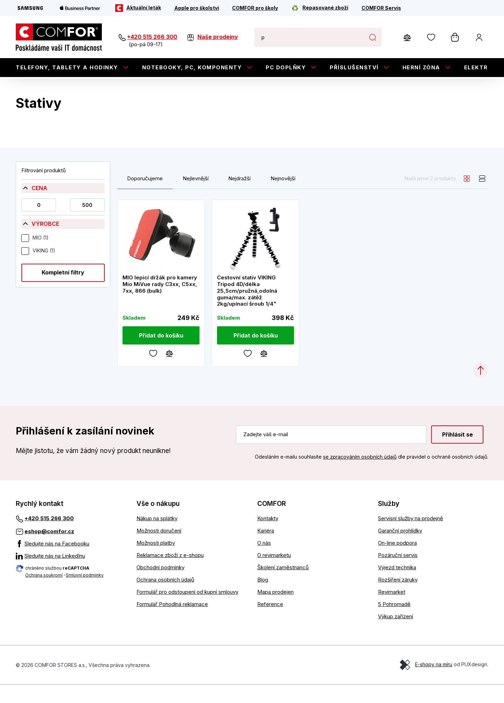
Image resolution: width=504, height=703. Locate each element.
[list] (482, 197)
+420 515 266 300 (152, 36)
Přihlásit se (457, 452)
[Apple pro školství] (196, 8)
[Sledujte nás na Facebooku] (71, 561)
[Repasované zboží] (319, 8)
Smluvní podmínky (85, 593)
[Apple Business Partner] (80, 8)
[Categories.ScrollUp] (480, 388)
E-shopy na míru (433, 682)
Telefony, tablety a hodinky (67, 67)
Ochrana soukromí (44, 593)
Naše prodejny (217, 36)
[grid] (467, 197)
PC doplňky (286, 67)
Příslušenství (354, 67)
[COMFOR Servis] (381, 8)
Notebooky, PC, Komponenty (192, 67)
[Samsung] (30, 8)
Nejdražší (239, 197)
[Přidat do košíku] (161, 353)
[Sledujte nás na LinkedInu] (71, 574)
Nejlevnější (196, 197)
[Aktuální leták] (138, 8)
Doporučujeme (145, 197)
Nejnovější (283, 197)
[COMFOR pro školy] (255, 8)
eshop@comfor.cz (49, 549)
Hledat (372, 37)
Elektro (478, 67)
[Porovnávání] (169, 371)
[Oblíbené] (153, 371)
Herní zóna (421, 67)
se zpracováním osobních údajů (360, 475)
